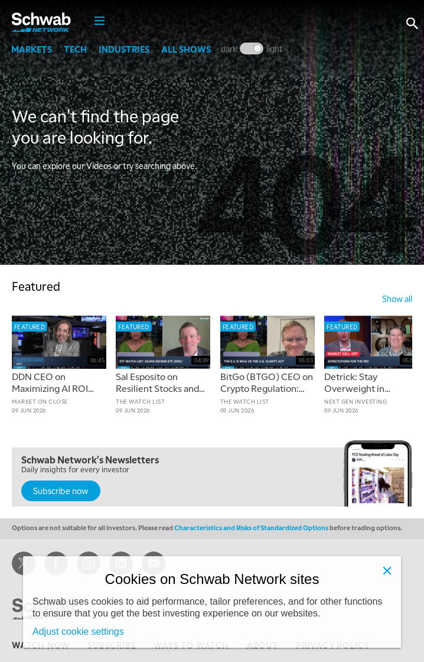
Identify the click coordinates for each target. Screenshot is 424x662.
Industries (124, 49)
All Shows (186, 49)
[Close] (387, 570)
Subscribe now (61, 490)
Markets (32, 49)
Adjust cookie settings (78, 632)
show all (397, 298)
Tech (75, 49)
